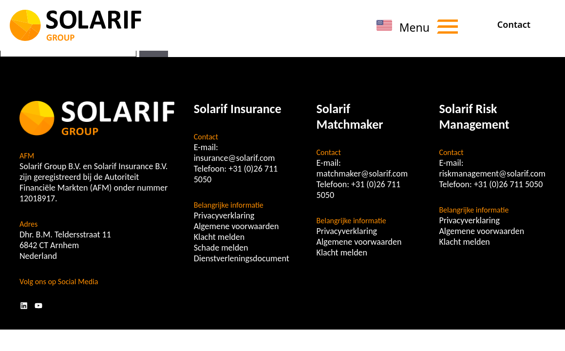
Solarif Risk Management (474, 116)
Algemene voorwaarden (236, 226)
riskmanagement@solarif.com (492, 173)
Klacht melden (219, 237)
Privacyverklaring (224, 215)
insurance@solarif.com (234, 158)
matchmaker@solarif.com (362, 173)
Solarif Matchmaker (350, 116)
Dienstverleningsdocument (241, 258)
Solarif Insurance (238, 109)
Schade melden (221, 247)
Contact (513, 24)
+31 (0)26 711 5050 (508, 184)
